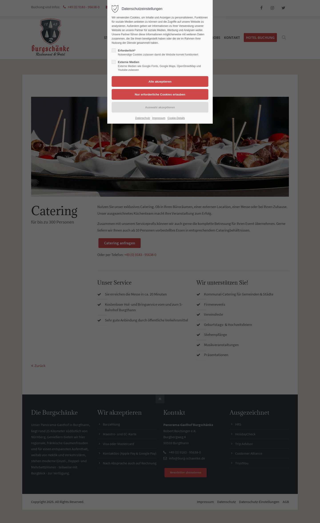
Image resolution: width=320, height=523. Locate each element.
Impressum (158, 118)
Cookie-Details (176, 118)
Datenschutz (142, 118)
